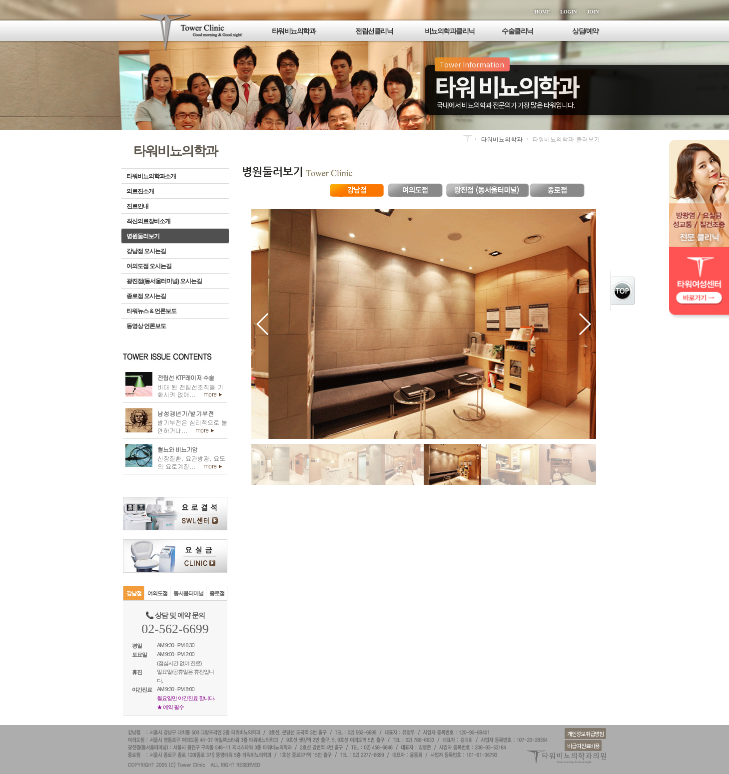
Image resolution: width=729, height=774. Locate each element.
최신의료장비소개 (148, 221)
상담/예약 (585, 31)
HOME (543, 11)
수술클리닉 (517, 31)
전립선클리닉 (374, 31)
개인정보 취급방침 (585, 734)
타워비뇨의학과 (294, 31)
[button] (263, 324)
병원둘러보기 (142, 236)
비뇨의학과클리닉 (450, 31)
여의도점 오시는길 (148, 266)
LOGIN (568, 11)
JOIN (593, 11)
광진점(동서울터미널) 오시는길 (164, 281)
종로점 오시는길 (146, 296)
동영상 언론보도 (146, 326)
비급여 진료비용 (583, 746)
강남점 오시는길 (146, 251)
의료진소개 (140, 191)
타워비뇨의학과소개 (151, 176)
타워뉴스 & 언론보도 (151, 311)
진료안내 (137, 206)
